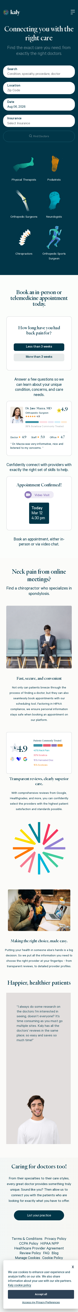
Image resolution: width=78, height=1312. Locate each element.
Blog (55, 1254)
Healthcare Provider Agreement (39, 1249)
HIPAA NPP (49, 1244)
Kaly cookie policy (19, 1285)
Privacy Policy (55, 1239)
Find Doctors (39, 136)
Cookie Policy (52, 1258)
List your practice (39, 1216)
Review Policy (30, 1254)
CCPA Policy (28, 1244)
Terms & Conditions (27, 1239)
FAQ (46, 1254)
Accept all (41, 1294)
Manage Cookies (27, 1258)
